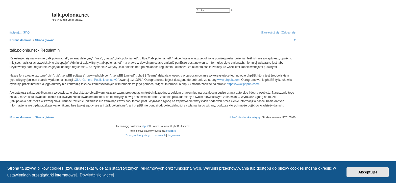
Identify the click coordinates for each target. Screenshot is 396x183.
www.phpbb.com (228, 80)
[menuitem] (26, 32)
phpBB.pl (171, 130)
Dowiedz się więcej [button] (97, 175)
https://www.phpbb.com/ (243, 84)
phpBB (145, 126)
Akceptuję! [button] (367, 172)
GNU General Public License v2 (96, 80)
